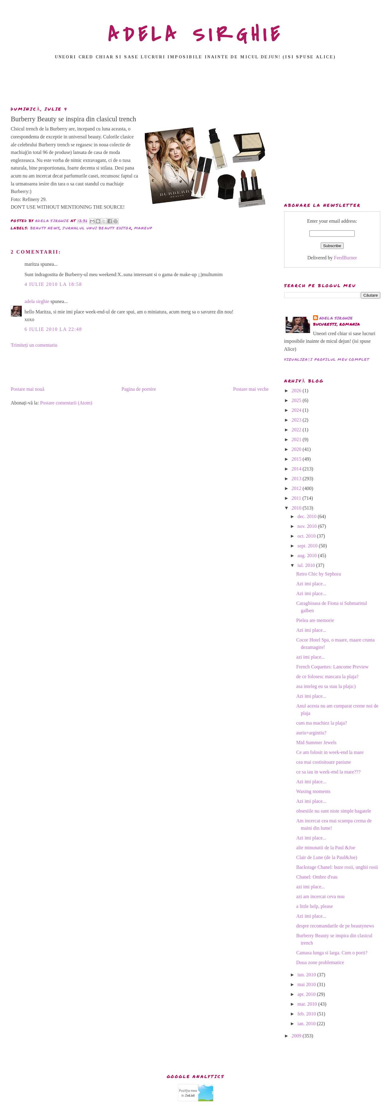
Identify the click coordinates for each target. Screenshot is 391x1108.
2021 (297, 439)
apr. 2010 (307, 994)
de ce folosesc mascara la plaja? (327, 676)
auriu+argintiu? (311, 732)
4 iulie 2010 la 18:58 (53, 284)
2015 (297, 459)
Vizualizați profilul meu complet (327, 359)
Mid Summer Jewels (316, 742)
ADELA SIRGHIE (195, 34)
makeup (143, 228)
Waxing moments (313, 791)
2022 (297, 429)
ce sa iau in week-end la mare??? (328, 771)
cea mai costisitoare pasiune (323, 762)
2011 (297, 498)
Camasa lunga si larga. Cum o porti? (331, 952)
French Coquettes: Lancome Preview (332, 666)
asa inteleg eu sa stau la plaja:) (326, 686)
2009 (297, 1035)
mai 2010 (307, 984)
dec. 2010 (308, 516)
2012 (297, 488)
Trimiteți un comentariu (34, 345)
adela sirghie (36, 301)
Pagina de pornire (139, 389)
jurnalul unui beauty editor (96, 228)
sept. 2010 (308, 545)
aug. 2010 (308, 555)
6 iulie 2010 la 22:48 (53, 329)
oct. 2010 (307, 536)
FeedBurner (345, 257)
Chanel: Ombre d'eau (317, 876)
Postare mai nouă (27, 389)
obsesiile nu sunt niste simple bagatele (333, 811)
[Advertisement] (195, 84)
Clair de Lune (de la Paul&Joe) (326, 857)
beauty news (45, 228)
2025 (297, 400)
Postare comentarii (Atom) (66, 402)
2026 (297, 390)
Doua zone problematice (320, 962)
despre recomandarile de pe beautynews (335, 925)
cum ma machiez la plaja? (321, 723)
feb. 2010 (307, 1013)
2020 (297, 449)
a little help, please (314, 906)
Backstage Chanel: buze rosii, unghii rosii (337, 867)
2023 (297, 419)
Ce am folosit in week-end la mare (330, 752)
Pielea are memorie (315, 620)
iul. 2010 (307, 565)
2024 (297, 410)
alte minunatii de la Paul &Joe (325, 847)
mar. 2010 (308, 1004)
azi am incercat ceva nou (320, 896)
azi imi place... (310, 657)
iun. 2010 (307, 974)
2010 (297, 507)
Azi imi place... (311, 583)
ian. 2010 (307, 1023)
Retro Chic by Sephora (318, 573)
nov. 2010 (308, 526)
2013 (297, 478)
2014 (297, 468)
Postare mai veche (251, 389)
